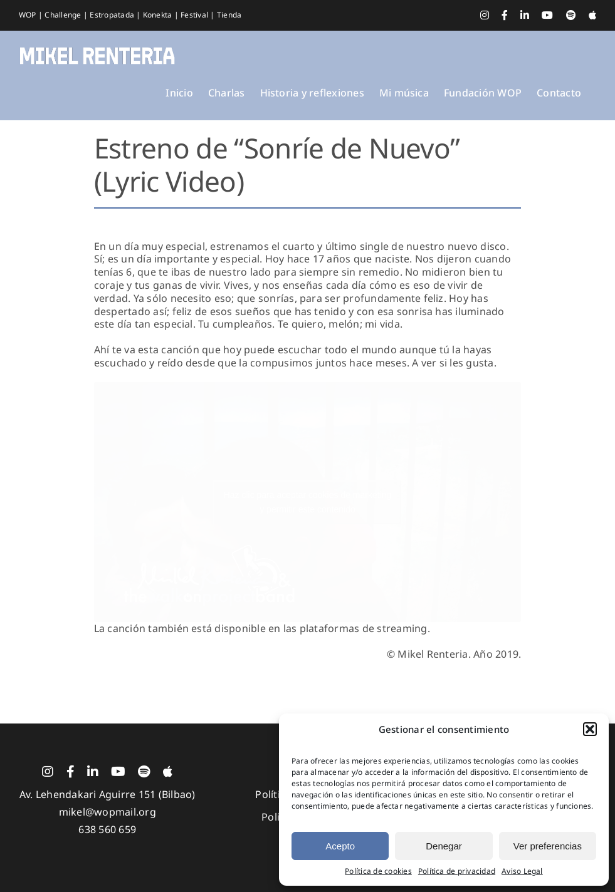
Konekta (158, 14)
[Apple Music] (167, 771)
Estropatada (113, 14)
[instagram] (47, 771)
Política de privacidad (456, 871)
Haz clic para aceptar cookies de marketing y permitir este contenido (308, 502)
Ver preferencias (547, 846)
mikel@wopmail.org (107, 812)
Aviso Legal (522, 871)
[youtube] (118, 771)
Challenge (64, 14)
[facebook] (70, 771)
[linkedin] (92, 771)
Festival (195, 14)
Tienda (229, 14)
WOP (28, 14)
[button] (590, 729)
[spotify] (144, 771)
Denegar (444, 846)
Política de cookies (378, 871)
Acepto (340, 846)
